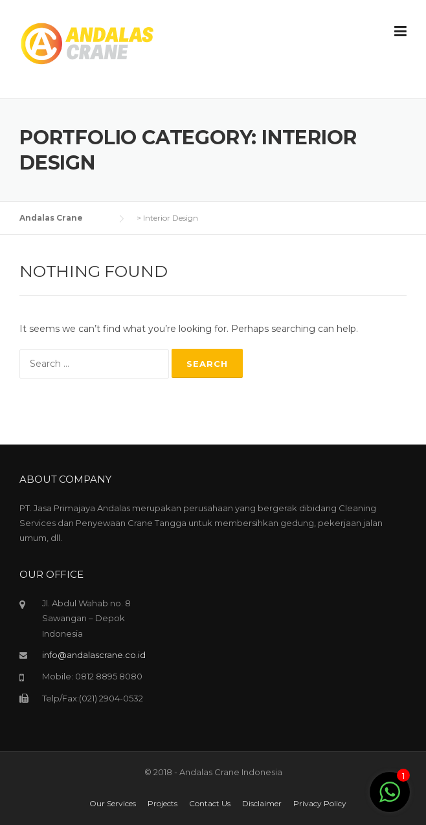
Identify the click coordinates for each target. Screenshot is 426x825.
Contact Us (209, 804)
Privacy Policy (319, 804)
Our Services (112, 804)
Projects (162, 804)
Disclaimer (262, 804)
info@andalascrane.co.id (94, 655)
